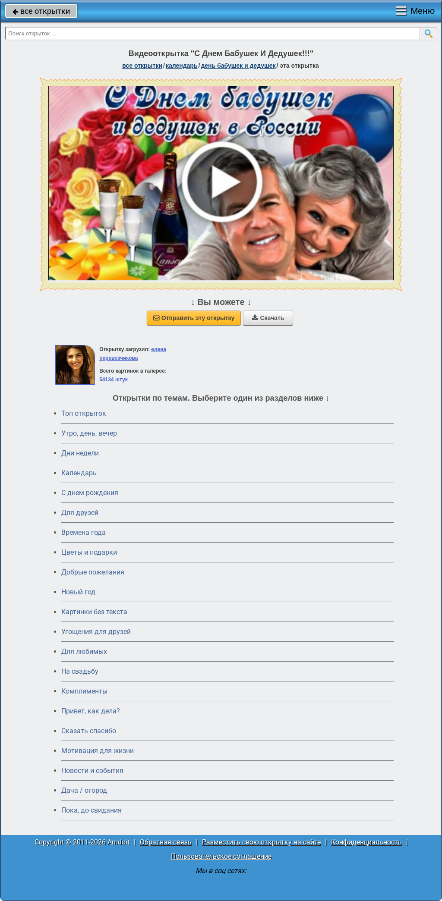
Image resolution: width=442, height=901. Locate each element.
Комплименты (84, 691)
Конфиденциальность (366, 842)
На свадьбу (79, 671)
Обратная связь (166, 842)
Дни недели (80, 453)
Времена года (83, 532)
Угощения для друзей (96, 632)
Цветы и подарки (89, 552)
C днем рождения (89, 493)
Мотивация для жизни (97, 751)
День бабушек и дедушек (238, 65)
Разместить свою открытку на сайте (261, 842)
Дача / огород (84, 790)
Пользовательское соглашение (221, 856)
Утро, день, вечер (89, 433)
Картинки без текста (94, 612)
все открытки (41, 11)
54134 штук (113, 380)
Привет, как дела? (90, 711)
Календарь (182, 65)
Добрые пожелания (92, 572)
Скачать (268, 317)
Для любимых (84, 651)
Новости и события (92, 770)
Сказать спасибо (88, 731)
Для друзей (79, 513)
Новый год (78, 592)
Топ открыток (83, 413)
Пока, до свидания (91, 810)
